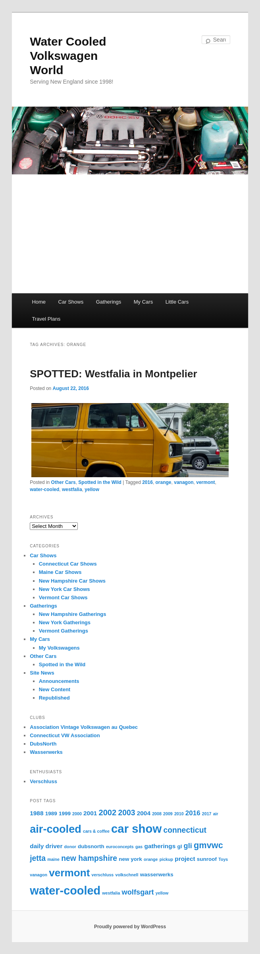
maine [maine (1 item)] (53, 859)
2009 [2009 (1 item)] (168, 813)
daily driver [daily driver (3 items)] (46, 846)
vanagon (183, 482)
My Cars (143, 302)
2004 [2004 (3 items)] (143, 813)
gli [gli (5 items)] (188, 845)
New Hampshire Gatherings (72, 614)
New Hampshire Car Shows (72, 581)
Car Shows (71, 302)
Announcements (59, 681)
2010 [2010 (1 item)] (179, 813)
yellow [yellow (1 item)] (162, 893)
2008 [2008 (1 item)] (157, 813)
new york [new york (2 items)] (130, 859)
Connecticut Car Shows (68, 564)
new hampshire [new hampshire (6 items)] (89, 858)
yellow (92, 489)
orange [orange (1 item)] (151, 859)
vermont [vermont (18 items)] (69, 873)
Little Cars (177, 302)
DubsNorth (43, 744)
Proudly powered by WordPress (130, 926)
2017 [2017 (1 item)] (207, 813)
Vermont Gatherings (63, 631)
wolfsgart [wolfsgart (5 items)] (138, 892)
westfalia (72, 489)
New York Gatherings (65, 622)
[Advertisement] (130, 233)
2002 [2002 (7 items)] (107, 812)
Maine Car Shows (60, 572)
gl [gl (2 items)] (179, 846)
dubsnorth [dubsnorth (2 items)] (91, 846)
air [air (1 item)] (215, 813)
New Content (54, 689)
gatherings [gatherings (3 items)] (159, 846)
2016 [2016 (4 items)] (192, 813)
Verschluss (43, 781)
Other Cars (63, 482)
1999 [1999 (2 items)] (65, 813)
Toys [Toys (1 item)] (223, 859)
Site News (42, 673)
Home (39, 302)
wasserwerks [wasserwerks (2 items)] (156, 875)
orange (163, 482)
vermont (205, 482)
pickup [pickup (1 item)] (166, 859)
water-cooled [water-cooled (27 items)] (65, 890)
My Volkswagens (59, 648)
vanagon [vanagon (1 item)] (38, 874)
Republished (54, 698)
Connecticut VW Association (65, 735)
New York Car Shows (64, 589)
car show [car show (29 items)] (136, 828)
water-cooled (44, 489)
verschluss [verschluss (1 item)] (103, 874)
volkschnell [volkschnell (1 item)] (126, 874)
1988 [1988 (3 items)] (36, 813)
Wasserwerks (46, 752)
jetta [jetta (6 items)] (38, 858)
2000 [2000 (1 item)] (77, 813)
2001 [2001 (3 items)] (90, 813)
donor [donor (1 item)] (70, 846)
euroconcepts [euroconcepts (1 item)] (120, 846)
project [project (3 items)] (185, 858)
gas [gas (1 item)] (139, 846)
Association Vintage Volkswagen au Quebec (84, 727)
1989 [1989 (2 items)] (51, 813)
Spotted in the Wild (99, 482)
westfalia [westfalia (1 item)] (111, 893)
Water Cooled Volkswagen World (68, 55)
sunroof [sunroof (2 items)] (207, 859)
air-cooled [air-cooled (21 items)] (55, 829)
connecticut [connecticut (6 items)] (184, 830)
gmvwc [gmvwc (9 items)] (208, 845)
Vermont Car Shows (63, 597)
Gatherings (108, 302)
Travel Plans (46, 319)
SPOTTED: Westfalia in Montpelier (113, 374)
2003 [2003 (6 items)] (126, 812)
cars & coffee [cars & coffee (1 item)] (96, 831)
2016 (147, 482)
